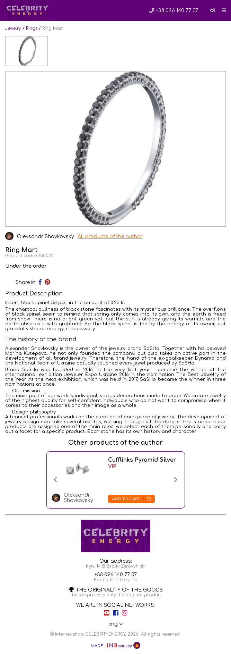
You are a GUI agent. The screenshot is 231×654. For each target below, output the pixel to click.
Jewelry (13, 28)
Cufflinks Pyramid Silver (142, 460)
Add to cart (131, 499)
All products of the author (110, 236)
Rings (31, 28)
